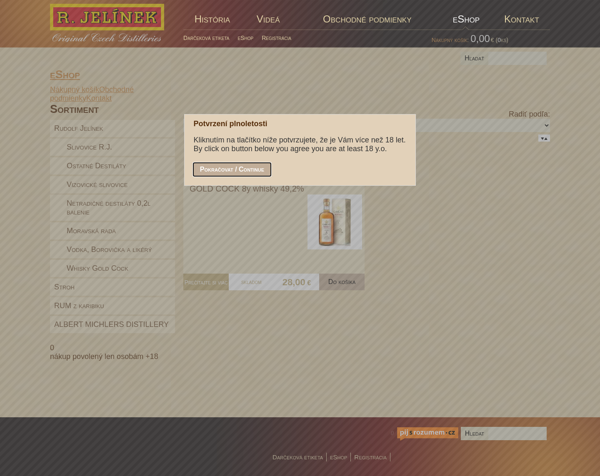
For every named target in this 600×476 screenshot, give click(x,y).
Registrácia (276, 38)
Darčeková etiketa (206, 38)
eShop (246, 38)
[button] (232, 169)
